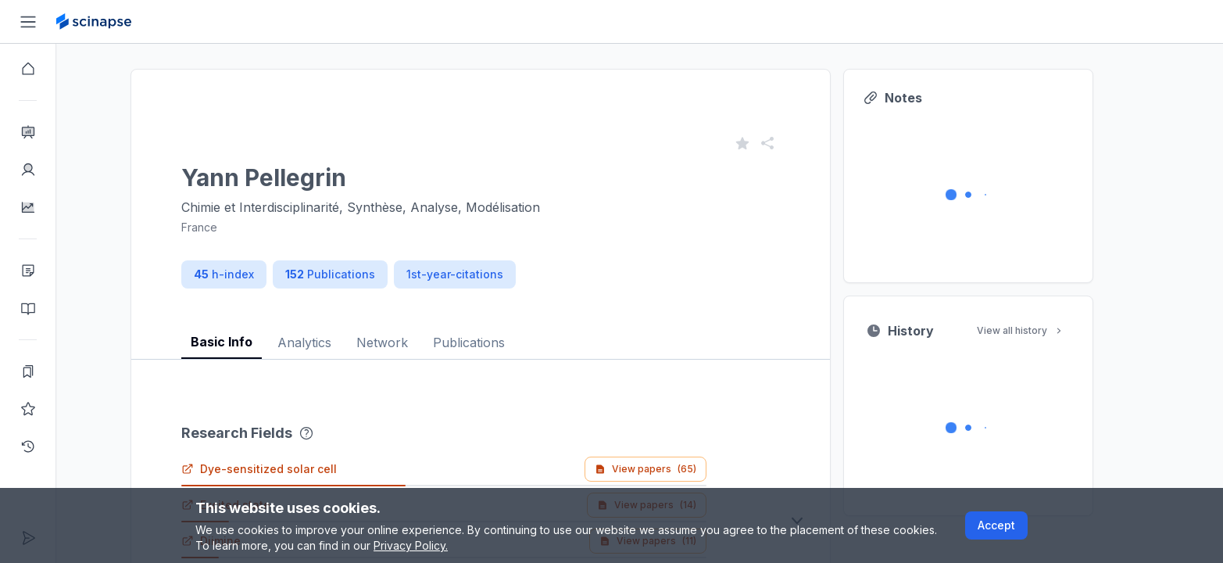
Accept (996, 525)
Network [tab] (410, 342)
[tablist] (508, 330)
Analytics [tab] (332, 342)
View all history (1048, 330)
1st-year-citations (482, 274)
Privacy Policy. (411, 545)
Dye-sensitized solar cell (287, 468)
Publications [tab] (497, 342)
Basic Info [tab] (250, 342)
